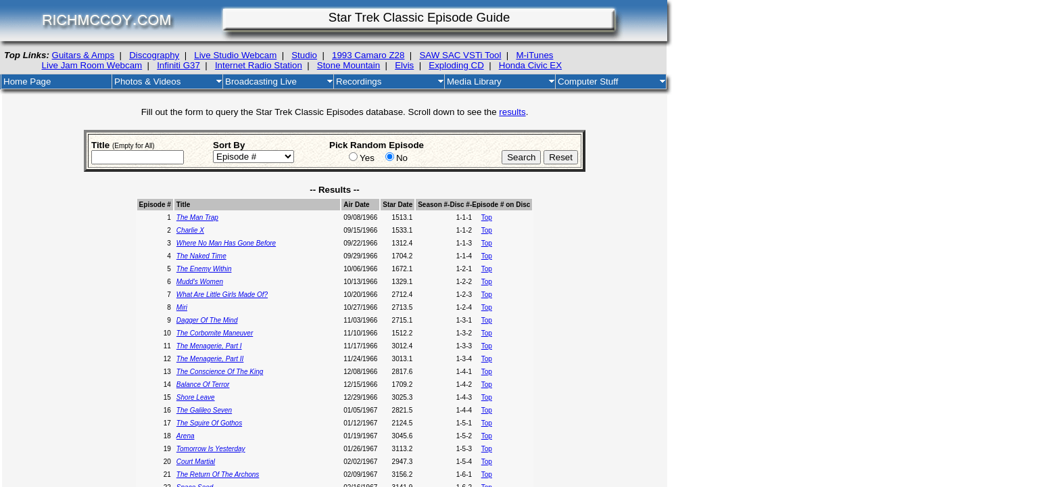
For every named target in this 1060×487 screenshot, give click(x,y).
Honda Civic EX (530, 65)
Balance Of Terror (203, 384)
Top (486, 217)
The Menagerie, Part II (210, 359)
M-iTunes (534, 55)
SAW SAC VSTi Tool (460, 55)
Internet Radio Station (258, 65)
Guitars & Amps (83, 55)
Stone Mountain (348, 65)
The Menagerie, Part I (209, 346)
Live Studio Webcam (235, 55)
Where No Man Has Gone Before (226, 243)
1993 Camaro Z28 (368, 55)
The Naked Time (201, 256)
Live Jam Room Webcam (92, 65)
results (512, 112)
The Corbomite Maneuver (214, 333)
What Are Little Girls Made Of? (222, 294)
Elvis (404, 65)
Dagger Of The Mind (207, 320)
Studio (304, 55)
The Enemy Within (204, 269)
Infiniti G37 (178, 65)
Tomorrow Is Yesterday (210, 449)
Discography (154, 55)
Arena (185, 436)
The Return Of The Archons (217, 474)
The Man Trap (197, 217)
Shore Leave (195, 397)
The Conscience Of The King (219, 371)
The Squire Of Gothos (209, 423)
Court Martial (195, 461)
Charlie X (190, 230)
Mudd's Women (199, 281)
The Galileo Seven (204, 410)
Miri (181, 307)
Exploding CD (456, 65)
